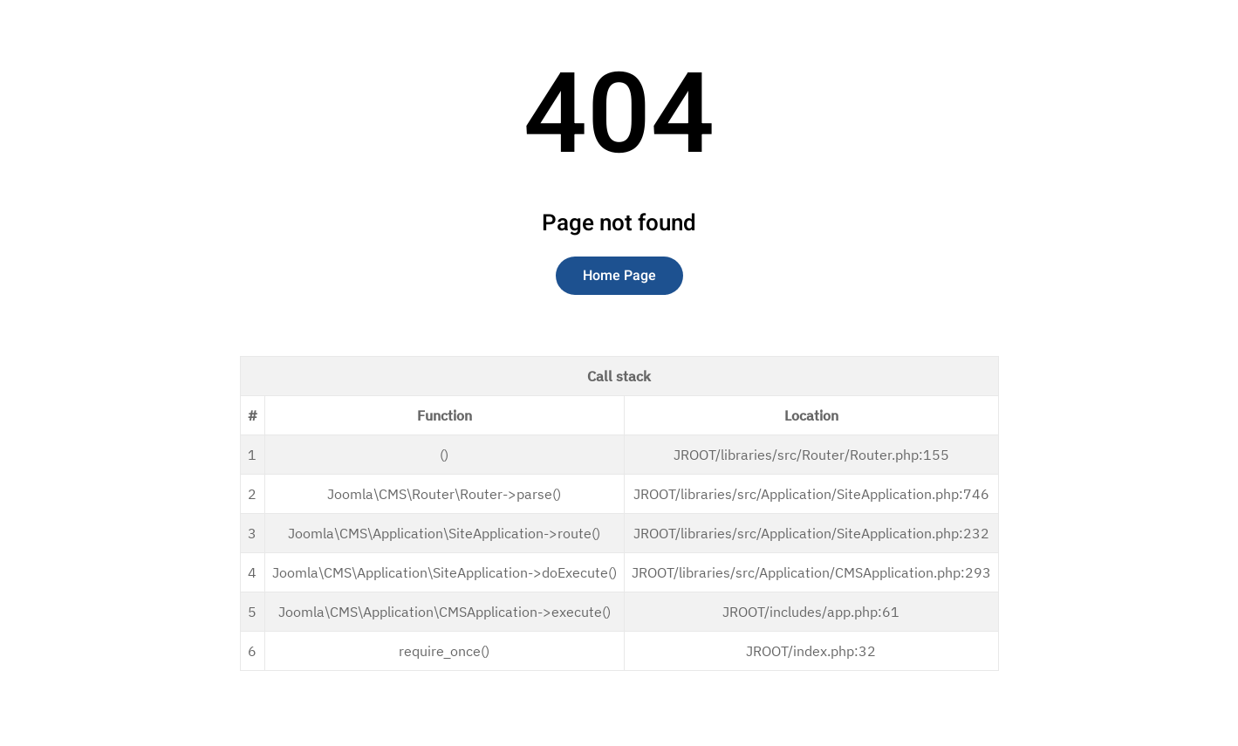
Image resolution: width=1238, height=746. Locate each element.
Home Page (619, 275)
